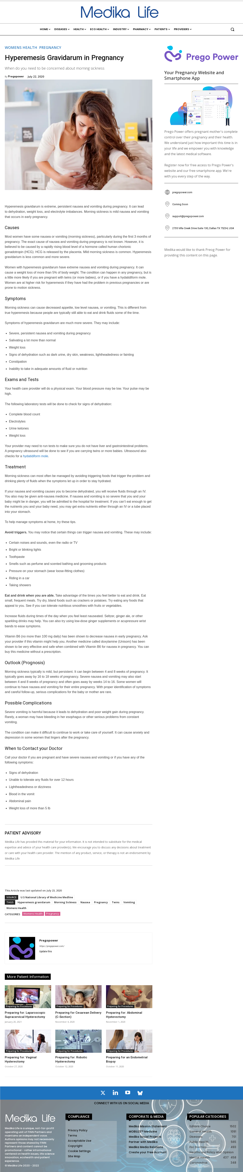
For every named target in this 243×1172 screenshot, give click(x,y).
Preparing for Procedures (19, 1006)
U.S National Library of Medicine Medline (47, 897)
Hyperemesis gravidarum (34, 902)
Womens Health (21, 47)
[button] (232, 29)
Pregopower (16, 76)
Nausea (85, 902)
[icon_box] (178, 192)
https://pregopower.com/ (51, 946)
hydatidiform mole (35, 456)
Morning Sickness (65, 902)
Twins (115, 902)
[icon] (103, 1093)
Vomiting (129, 902)
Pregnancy (50, 47)
